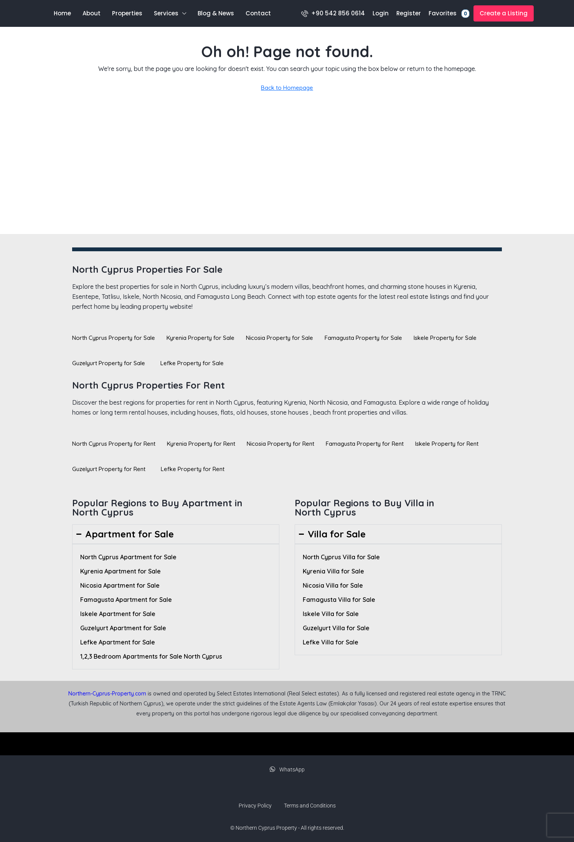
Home (62, 13)
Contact (258, 13)
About (91, 13)
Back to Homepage (287, 87)
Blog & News (216, 13)
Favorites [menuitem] (449, 13)
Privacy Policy (255, 805)
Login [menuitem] (381, 13)
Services (166, 13)
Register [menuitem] (408, 13)
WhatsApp (287, 769)
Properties (127, 13)
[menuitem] (333, 13)
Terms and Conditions (310, 805)
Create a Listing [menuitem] (504, 13)
